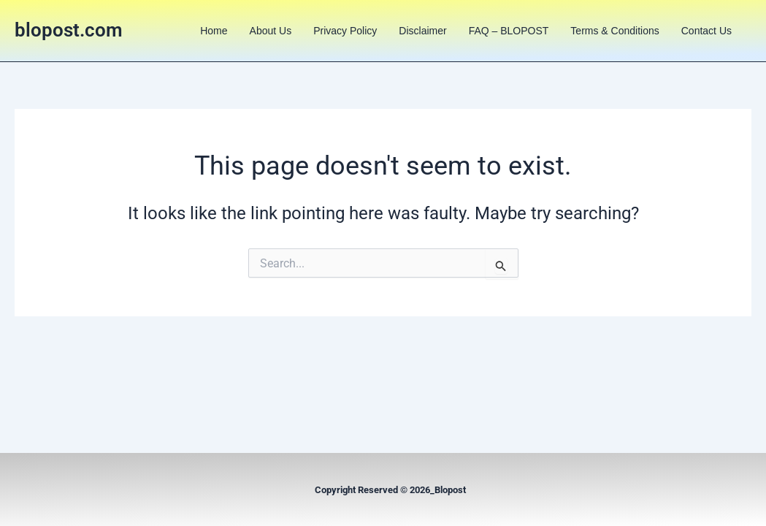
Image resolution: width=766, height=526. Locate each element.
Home (213, 31)
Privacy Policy (345, 31)
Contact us (706, 31)
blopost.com (69, 30)
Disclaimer (422, 31)
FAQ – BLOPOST (509, 31)
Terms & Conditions (614, 31)
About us (271, 31)
